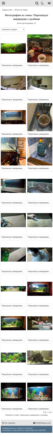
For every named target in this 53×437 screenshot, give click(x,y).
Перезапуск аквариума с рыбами (13, 65)
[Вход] (49, 3)
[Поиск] (37, 3)
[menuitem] (9, 428)
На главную (8, 423)
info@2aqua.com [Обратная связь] (42, 423)
